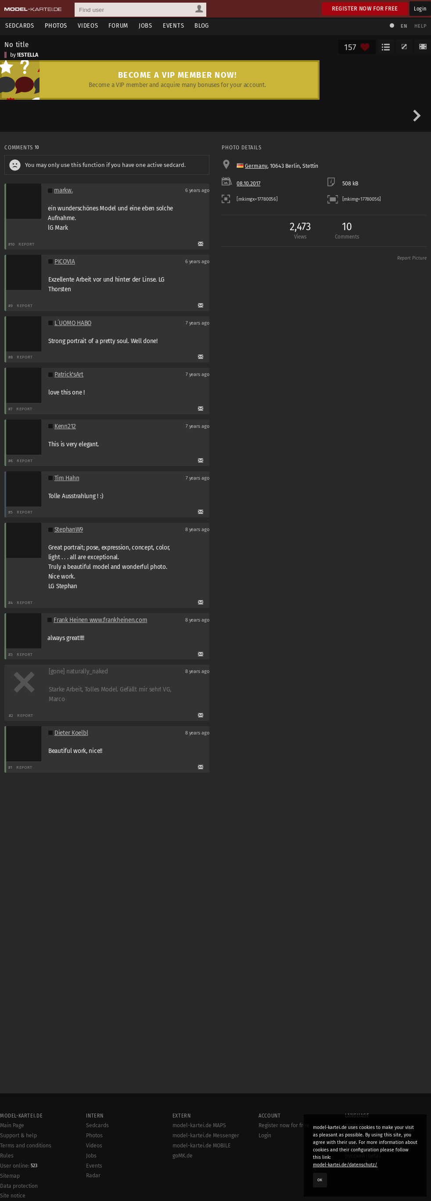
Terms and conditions (25, 1146)
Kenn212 (65, 426)
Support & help (18, 1135)
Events (173, 25)
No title (16, 44)
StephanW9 (68, 529)
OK (320, 1180)
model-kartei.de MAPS (199, 1125)
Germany (256, 166)
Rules (7, 1156)
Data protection (19, 1186)
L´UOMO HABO (72, 323)
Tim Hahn (66, 478)
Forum (118, 25)
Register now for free (365, 8)
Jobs (145, 25)
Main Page (12, 1125)
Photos (56, 25)
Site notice (12, 1196)
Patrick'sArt (68, 374)
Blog (201, 25)
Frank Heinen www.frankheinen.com (100, 620)
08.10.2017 (248, 184)
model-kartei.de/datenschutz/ (345, 1165)
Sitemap (10, 1176)
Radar (93, 1175)
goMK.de (182, 1156)
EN (404, 26)
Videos (88, 25)
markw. (63, 190)
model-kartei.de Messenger (205, 1135)
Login (420, 8)
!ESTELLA (27, 55)
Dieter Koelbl (71, 733)
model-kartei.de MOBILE (201, 1146)
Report (26, 244)
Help (420, 26)
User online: (18, 1166)
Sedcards (19, 25)
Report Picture (412, 258)
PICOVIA (64, 261)
